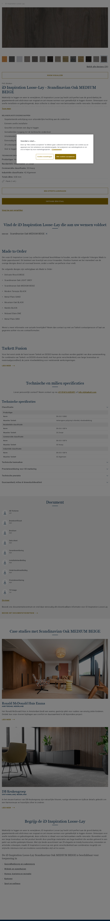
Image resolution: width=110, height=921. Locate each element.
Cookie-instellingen (44, 156)
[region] (55, 148)
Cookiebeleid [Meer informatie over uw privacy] (57, 149)
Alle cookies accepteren (65, 156)
